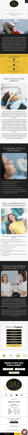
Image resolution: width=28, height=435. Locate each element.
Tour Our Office (14, 338)
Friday (9, 413)
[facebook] (6, 395)
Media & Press (14, 340)
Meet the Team (14, 335)
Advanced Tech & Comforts (14, 343)
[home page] (14, 4)
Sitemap (10, 428)
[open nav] (26, 1)
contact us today (14, 316)
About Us (14, 330)
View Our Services (14, 345)
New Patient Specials (14, 372)
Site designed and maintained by (13, 430)
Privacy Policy (16, 428)
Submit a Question (14, 422)
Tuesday (9, 410)
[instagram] (22, 395)
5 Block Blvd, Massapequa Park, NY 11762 (14, 405)
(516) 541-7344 (14, 402)
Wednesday (10, 411)
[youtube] (16, 395)
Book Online (8, 369)
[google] (11, 395)
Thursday (10, 412)
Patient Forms (19, 369)
